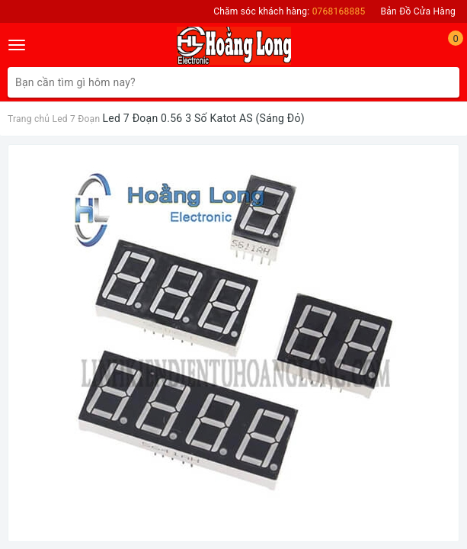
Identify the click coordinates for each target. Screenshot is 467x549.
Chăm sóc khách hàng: (289, 11)
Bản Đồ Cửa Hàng (418, 11)
